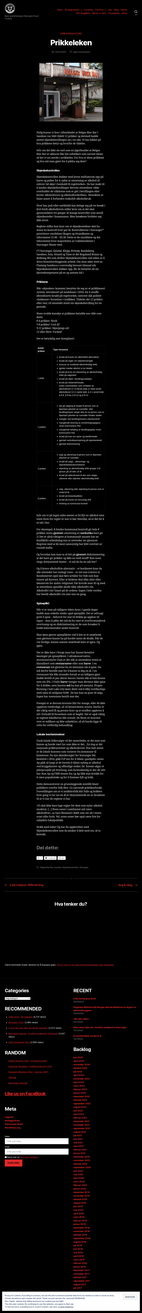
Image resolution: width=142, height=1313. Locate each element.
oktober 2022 (80, 1100)
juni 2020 (78, 1171)
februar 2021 (80, 1150)
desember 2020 (81, 1157)
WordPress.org (12, 1128)
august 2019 (79, 1203)
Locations (88, 10)
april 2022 (78, 1114)
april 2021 (78, 1146)
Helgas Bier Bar (46, 868)
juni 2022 (78, 1111)
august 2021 (79, 1132)
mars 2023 (79, 1086)
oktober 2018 (80, 1235)
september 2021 (81, 1128)
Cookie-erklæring (65, 1307)
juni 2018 (78, 1249)
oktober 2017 (80, 1277)
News (60, 10)
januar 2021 (79, 1153)
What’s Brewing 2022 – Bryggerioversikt (27, 1061)
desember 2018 (81, 1228)
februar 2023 (80, 1089)
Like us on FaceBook (26, 1094)
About (124, 13)
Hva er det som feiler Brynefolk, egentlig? (28, 1028)
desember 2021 (81, 1121)
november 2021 (81, 1125)
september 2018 (81, 1238)
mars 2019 (78, 1217)
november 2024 (81, 1064)
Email (7, 1147)
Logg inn (9, 1117)
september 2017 (81, 1281)
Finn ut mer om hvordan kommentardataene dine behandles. (85, 965)
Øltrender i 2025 (16, 1022)
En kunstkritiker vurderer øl (87, 1036)
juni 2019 (78, 1206)
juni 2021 (78, 1139)
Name (7, 1136)
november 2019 (81, 1196)
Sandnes (58, 868)
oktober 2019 (80, 1199)
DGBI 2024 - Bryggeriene (20, 1017)
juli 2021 (77, 1135)
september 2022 (82, 1103)
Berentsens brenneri (17, 1083)
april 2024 (78, 1075)
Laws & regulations (71, 34)
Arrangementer (72, 10)
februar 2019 (80, 1220)
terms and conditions (29, 1157)
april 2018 (78, 1256)
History (123, 10)
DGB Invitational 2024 (19, 1042)
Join (110, 10)
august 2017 (79, 1284)
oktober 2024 (80, 1068)
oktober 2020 (80, 1164)
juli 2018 (77, 1245)
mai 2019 (78, 1210)
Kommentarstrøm (14, 1124)
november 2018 (81, 1231)
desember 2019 (81, 1192)
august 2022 (79, 1107)
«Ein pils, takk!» (81, 1019)
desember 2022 (81, 1096)
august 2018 (79, 1242)
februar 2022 (80, 1118)
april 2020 (78, 1178)
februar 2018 (80, 1263)
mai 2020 (78, 1174)
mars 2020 (79, 1181)
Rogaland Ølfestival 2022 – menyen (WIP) (28, 1072)
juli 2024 (77, 1071)
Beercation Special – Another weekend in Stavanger (33, 1033)
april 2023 (78, 1082)
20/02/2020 (60, 52)
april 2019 (78, 1213)
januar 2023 (79, 1093)
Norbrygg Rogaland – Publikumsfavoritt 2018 (30, 1066)
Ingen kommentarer (81, 52)
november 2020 (81, 1160)
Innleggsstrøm (12, 1120)
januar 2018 (79, 1267)
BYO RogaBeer (83, 13)
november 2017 (81, 1274)
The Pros (99, 10)
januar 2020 (79, 1189)
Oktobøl (12, 1077)
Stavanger (84, 868)
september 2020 (82, 1167)
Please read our (21, 1157)
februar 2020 (80, 1185)
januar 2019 (79, 1224)
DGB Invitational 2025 (84, 999)
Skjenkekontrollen (70, 868)
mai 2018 (78, 1252)
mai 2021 (78, 1142)
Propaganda (114, 13)
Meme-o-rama (99, 13)
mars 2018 (78, 1259)
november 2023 (81, 1079)
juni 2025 (78, 1057)
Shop (116, 10)
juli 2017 (77, 1288)
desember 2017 (81, 1270)
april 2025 (78, 1061)
